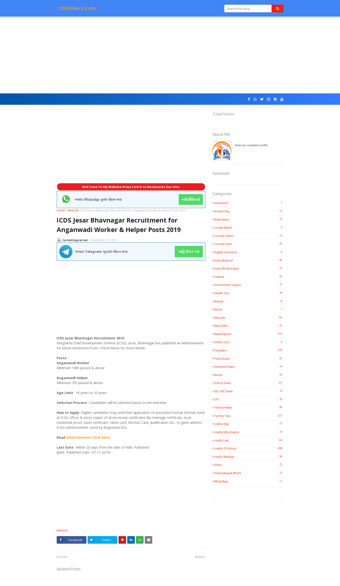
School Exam (248, 383)
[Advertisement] (170, 55)
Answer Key (248, 211)
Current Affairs (248, 236)
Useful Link (248, 440)
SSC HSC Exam (248, 391)
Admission (248, 203)
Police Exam (248, 358)
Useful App (248, 424)
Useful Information (248, 432)
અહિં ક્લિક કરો (189, 251)
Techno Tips (248, 416)
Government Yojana (248, 285)
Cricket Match (248, 227)
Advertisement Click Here (88, 437)
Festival (248, 277)
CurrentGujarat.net (75, 240)
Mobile (248, 301)
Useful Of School (248, 448)
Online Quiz (248, 342)
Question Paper (248, 366)
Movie (248, 309)
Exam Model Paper (248, 268)
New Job (73, 210)
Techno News (248, 407)
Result (248, 375)
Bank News (248, 219)
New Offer (248, 326)
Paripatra (248, 350)
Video (248, 465)
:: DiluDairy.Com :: (78, 8)
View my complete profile (251, 145)
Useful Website (248, 457)
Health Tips (248, 293)
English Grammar (248, 252)
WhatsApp (248, 481)
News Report (248, 334)
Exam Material (248, 260)
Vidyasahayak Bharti (248, 473)
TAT (248, 399)
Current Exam (248, 244)
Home (61, 210)
